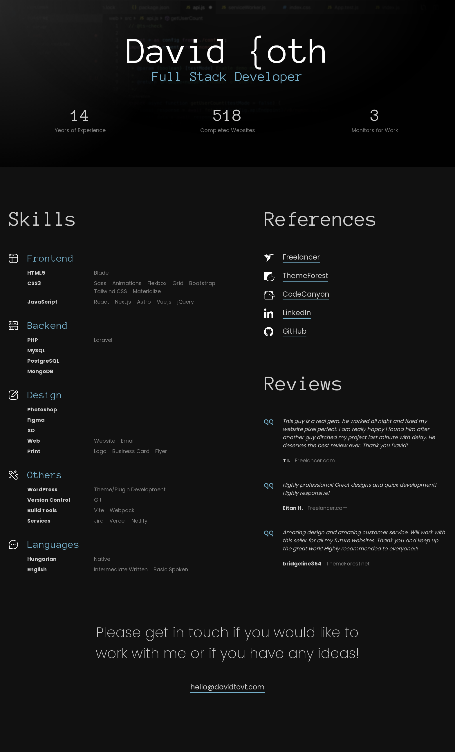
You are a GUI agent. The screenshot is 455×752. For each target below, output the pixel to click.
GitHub (285, 331)
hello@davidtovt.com (227, 687)
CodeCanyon (296, 294)
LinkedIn (287, 313)
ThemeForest (296, 276)
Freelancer (292, 257)
